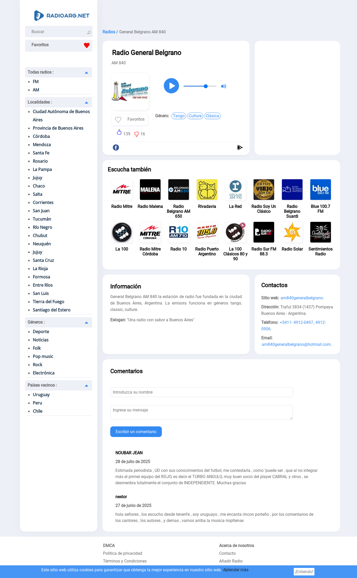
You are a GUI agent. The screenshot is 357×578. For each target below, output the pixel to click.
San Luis (41, 293)
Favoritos (61, 45)
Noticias (41, 340)
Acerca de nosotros (236, 545)
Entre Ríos (43, 285)
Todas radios (40, 72)
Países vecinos (42, 385)
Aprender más (235, 569)
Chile (37, 411)
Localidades (40, 102)
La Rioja (40, 268)
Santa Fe (41, 153)
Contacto (227, 553)
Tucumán (42, 219)
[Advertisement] (221, 13)
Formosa (41, 277)
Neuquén (42, 244)
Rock (37, 365)
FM (35, 81)
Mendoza (42, 144)
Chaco (39, 186)
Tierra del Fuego (48, 301)
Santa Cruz (43, 260)
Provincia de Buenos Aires (58, 128)
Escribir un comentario (136, 431)
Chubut (40, 235)
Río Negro (42, 227)
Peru (37, 403)
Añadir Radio (231, 561)
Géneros (36, 322)
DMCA (109, 545)
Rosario (40, 161)
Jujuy (37, 178)
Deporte (41, 331)
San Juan (41, 211)
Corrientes (43, 202)
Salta (37, 194)
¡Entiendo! (304, 571)
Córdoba (41, 136)
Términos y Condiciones (125, 561)
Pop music (43, 356)
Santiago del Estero (51, 310)
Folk (37, 348)
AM (36, 90)
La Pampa (42, 169)
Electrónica (43, 373)
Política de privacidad (122, 553)
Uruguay (41, 394)
